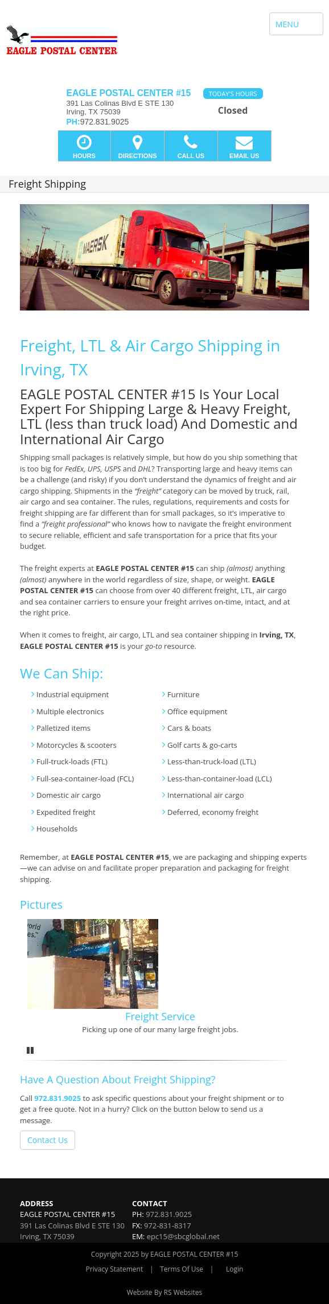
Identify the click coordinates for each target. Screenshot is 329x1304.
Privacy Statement (114, 1269)
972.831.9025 (57, 1098)
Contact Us (47, 1140)
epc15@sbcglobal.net (183, 1236)
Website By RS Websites (165, 1292)
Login (234, 1269)
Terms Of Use (181, 1269)
